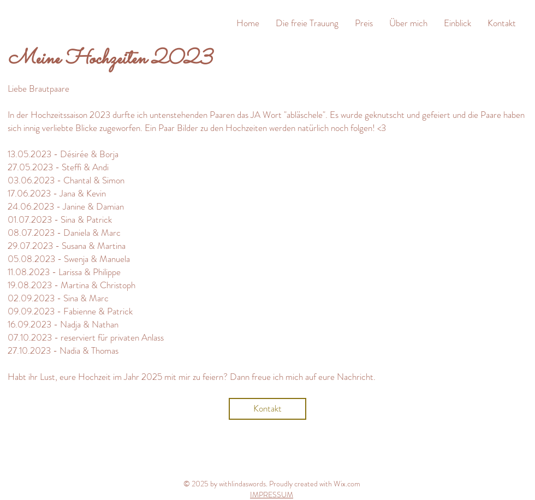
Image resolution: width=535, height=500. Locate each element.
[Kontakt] (267, 409)
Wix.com (347, 483)
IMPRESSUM (271, 494)
